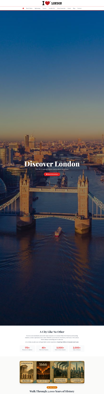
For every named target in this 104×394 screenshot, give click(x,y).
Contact (79, 8)
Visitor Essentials (61, 8)
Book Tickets (29, 8)
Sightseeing (37, 8)
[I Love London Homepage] (51, 3)
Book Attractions (52, 174)
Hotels (69, 8)
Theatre (44, 8)
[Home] (23, 8)
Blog (74, 8)
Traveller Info (52, 8)
